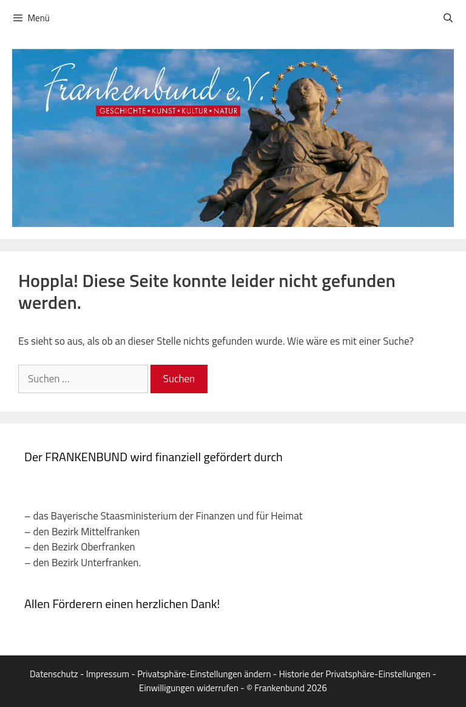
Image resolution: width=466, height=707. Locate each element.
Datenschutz (54, 674)
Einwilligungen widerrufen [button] (188, 688)
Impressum (107, 674)
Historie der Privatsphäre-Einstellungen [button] (355, 674)
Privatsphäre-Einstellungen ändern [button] (204, 674)
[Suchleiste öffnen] (448, 18)
